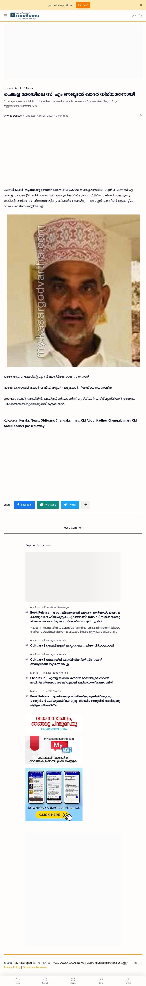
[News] (57, 691)
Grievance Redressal (35, 967)
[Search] (140, 15)
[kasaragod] (64, 607)
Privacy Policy (12, 967)
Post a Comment (73, 527)
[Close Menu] (141, 5)
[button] (134, 15)
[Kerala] (62, 640)
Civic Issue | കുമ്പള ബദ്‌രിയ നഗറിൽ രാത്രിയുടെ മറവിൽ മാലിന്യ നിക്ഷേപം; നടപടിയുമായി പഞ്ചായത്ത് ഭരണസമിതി (71, 680)
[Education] (50, 607)
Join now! (83, 5)
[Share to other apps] (85, 505)
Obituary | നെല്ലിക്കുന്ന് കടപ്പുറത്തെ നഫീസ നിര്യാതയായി (71, 645)
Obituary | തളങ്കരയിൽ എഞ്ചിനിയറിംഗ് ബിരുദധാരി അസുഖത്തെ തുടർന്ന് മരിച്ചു (66, 662)
